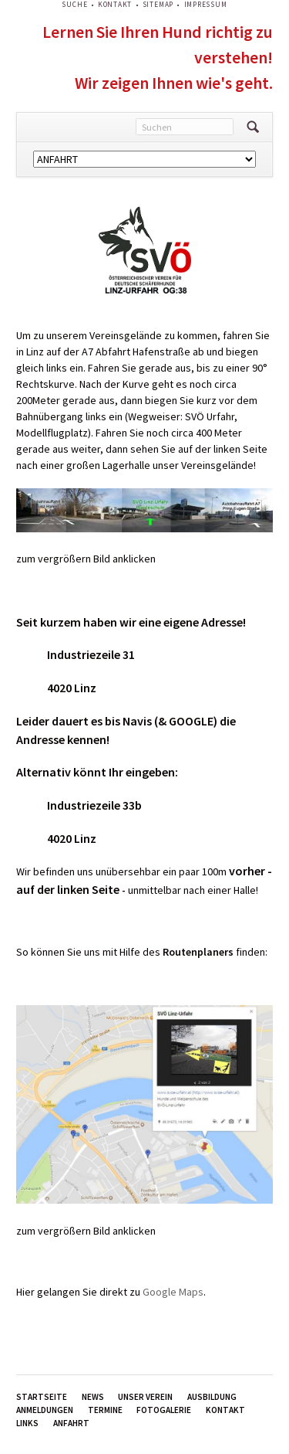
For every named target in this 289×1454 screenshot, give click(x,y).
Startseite (41, 1396)
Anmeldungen (44, 1410)
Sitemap (158, 4)
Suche (74, 4)
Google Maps (173, 1292)
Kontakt (115, 4)
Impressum (205, 4)
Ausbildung (212, 1396)
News (93, 1396)
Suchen (253, 127)
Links (27, 1423)
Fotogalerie (163, 1410)
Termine (105, 1410)
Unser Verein (145, 1396)
